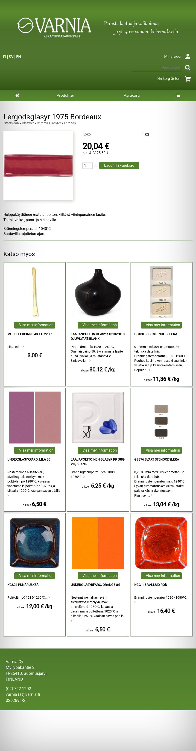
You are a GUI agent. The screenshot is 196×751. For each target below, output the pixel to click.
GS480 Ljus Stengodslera (155, 334)
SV (11, 57)
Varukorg (132, 95)
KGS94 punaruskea (22, 585)
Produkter (65, 95)
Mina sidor (178, 56)
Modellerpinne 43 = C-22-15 (29, 334)
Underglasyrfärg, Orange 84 (95, 585)
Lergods (70, 123)
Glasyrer (28, 123)
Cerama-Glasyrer (49, 123)
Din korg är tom (174, 78)
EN (18, 57)
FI (4, 57)
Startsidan (11, 123)
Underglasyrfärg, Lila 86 (28, 459)
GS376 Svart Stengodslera (156, 459)
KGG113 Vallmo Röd (150, 585)
